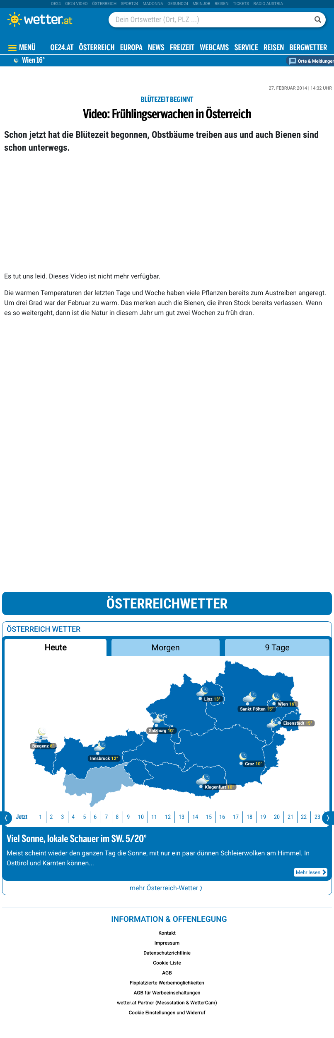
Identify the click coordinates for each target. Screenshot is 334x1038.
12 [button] (168, 817)
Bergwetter (308, 48)
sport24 (129, 4)
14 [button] (195, 817)
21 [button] (290, 817)
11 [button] (154, 817)
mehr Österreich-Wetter (167, 888)
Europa (131, 48)
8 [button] (117, 817)
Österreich (104, 4)
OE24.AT (62, 48)
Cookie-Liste (167, 963)
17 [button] (236, 817)
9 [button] (128, 817)
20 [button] (277, 817)
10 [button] (141, 817)
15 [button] (209, 817)
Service (246, 48)
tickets (241, 4)
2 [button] (51, 817)
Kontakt (167, 933)
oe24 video (76, 4)
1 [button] (40, 817)
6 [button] (95, 817)
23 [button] (317, 817)
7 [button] (106, 817)
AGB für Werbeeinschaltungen (166, 993)
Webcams (214, 48)
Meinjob (202, 4)
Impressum (167, 943)
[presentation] (6, 818)
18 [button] (249, 817)
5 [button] (84, 817)
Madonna (153, 4)
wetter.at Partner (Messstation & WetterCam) (167, 1003)
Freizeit (182, 48)
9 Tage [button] (277, 647)
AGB (167, 973)
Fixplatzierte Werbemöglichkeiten (167, 983)
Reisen (221, 4)
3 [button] (62, 817)
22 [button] (304, 817)
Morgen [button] (166, 647)
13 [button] (181, 817)
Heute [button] (55, 647)
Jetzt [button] (21, 817)
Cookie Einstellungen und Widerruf (167, 1013)
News (156, 48)
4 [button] (73, 817)
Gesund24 (177, 4)
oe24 (56, 4)
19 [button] (263, 817)
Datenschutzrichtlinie (167, 953)
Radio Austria (268, 4)
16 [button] (222, 817)
